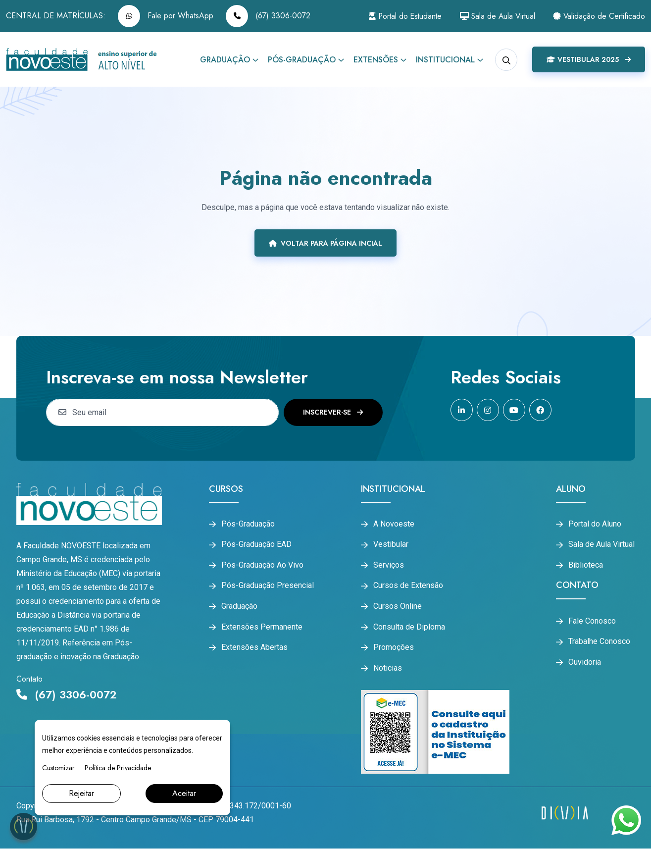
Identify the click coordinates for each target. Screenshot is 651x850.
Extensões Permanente (261, 627)
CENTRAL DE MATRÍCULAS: (55, 15)
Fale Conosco (592, 621)
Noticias (387, 669)
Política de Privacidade (118, 768)
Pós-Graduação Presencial (267, 586)
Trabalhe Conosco (599, 642)
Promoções (393, 648)
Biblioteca (585, 565)
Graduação (225, 59)
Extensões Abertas (254, 648)
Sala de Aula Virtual (494, 16)
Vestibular (390, 544)
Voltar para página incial (325, 243)
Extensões (375, 59)
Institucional (445, 59)
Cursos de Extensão (408, 586)
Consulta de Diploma (409, 627)
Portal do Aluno (594, 524)
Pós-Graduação (302, 59)
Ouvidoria (584, 663)
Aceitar (184, 793)
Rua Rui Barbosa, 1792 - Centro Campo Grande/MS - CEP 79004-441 (135, 821)
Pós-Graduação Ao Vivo (262, 565)
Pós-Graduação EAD (256, 544)
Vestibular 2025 (589, 59)
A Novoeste (393, 524)
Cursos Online (397, 606)
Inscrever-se (333, 412)
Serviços (388, 565)
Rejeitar (81, 793)
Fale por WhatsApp (165, 16)
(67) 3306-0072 (268, 16)
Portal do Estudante (399, 16)
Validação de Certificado (598, 16)
